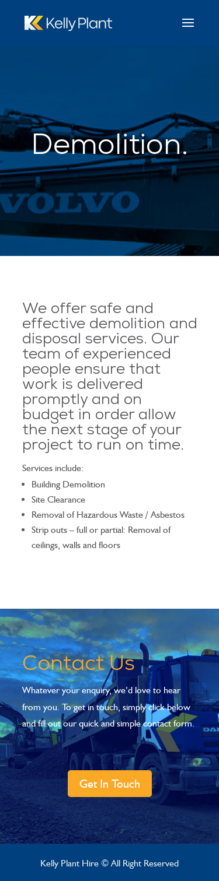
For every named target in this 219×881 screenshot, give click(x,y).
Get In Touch (109, 784)
